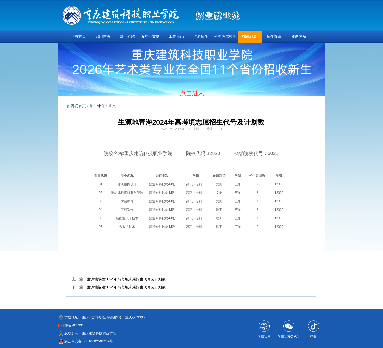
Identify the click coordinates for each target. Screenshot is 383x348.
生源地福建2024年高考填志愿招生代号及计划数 (126, 287)
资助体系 (298, 37)
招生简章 (274, 37)
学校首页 (78, 37)
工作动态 (176, 37)
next (319, 71)
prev (64, 71)
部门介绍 (127, 37)
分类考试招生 (225, 37)
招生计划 (249, 37)
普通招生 (200, 37)
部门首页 (102, 37)
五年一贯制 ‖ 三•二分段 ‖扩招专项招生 (151, 39)
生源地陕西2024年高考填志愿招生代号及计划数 (126, 279)
